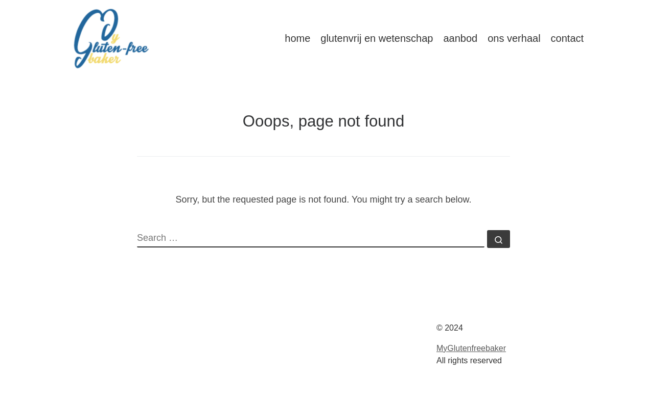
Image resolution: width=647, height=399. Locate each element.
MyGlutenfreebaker (471, 348)
